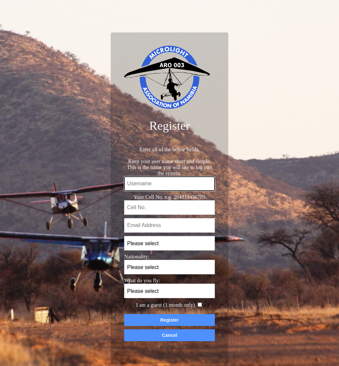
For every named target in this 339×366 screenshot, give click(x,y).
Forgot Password (176, 346)
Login (154, 346)
